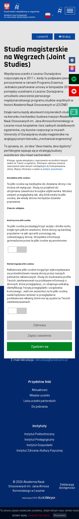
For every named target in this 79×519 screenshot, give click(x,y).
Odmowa (39, 325)
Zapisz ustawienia (39, 335)
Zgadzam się (39, 346)
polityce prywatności (53, 169)
